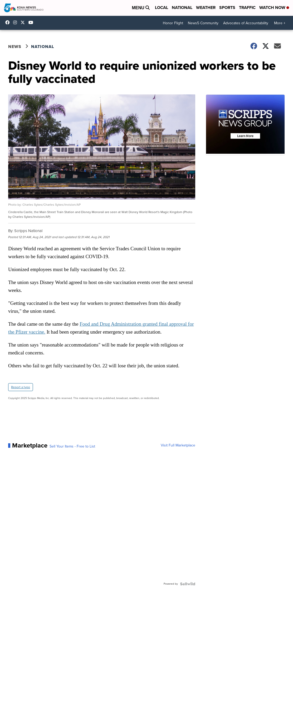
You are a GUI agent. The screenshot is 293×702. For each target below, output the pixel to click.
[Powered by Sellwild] (187, 584)
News (14, 47)
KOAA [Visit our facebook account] (8, 22)
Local (161, 7)
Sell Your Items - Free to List (72, 446)
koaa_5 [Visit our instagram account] (16, 22)
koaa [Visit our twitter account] (24, 22)
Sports (227, 7)
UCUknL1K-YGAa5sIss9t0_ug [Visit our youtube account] (32, 22)
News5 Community (203, 23)
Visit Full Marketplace (178, 445)
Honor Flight (173, 23)
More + (279, 23)
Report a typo (20, 387)
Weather (206, 7)
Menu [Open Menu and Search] (141, 8)
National (182, 7)
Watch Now (274, 7)
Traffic (247, 7)
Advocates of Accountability (245, 23)
